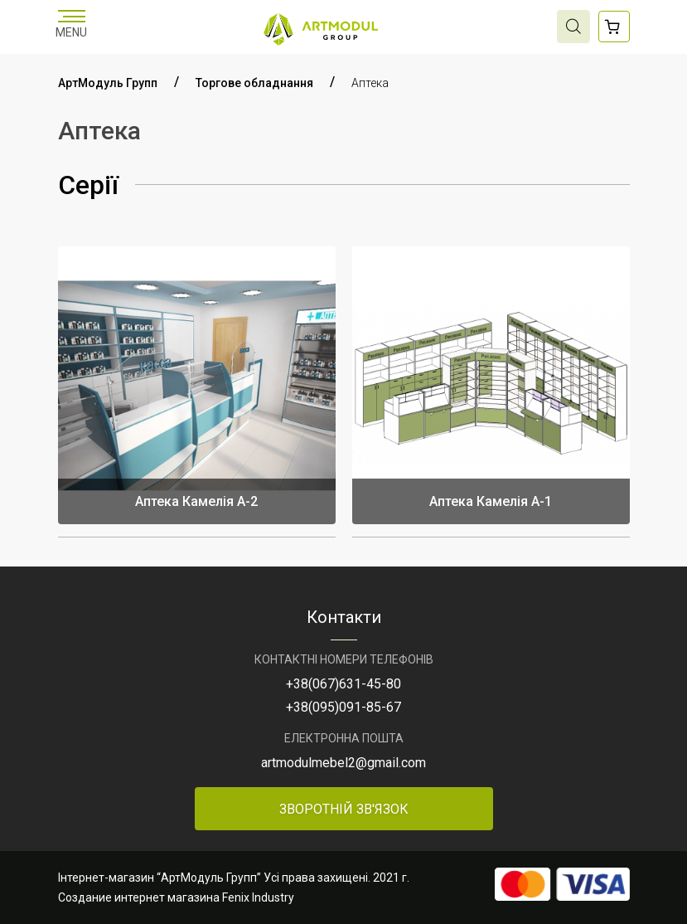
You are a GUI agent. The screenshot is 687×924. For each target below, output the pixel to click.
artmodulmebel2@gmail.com (343, 763)
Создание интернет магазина (139, 897)
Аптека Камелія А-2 (196, 501)
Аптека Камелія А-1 (490, 501)
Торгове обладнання (254, 83)
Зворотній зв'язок (344, 809)
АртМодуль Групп (107, 83)
